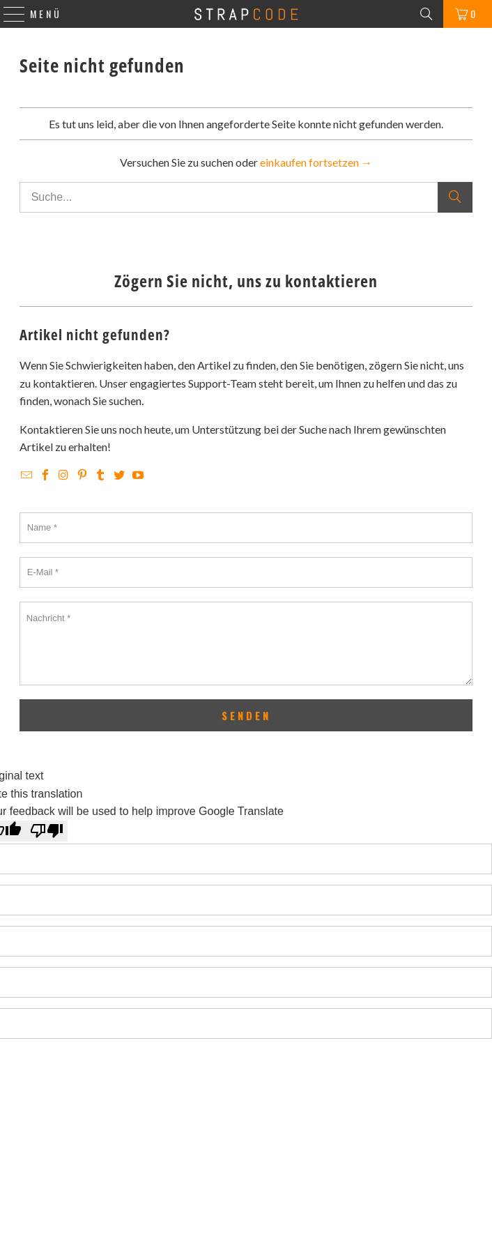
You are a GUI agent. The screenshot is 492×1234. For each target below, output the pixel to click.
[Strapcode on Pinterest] (83, 475)
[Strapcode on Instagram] (65, 475)
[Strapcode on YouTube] (138, 475)
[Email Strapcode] (28, 475)
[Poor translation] (47, 831)
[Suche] (455, 197)
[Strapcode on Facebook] (46, 475)
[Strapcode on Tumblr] (102, 475)
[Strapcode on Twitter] (121, 475)
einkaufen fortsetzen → (316, 162)
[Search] (426, 14)
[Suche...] (246, 197)
